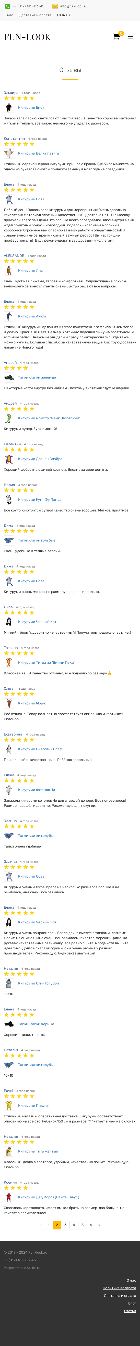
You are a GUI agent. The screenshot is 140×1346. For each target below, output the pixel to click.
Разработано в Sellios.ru (22, 1268)
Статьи (130, 1311)
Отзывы (63, 15)
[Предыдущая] (40, 1225)
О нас (8, 15)
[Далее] (99, 1225)
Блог (132, 1303)
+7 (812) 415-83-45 (28, 6)
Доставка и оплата (35, 15)
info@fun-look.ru (73, 6)
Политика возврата (119, 1288)
